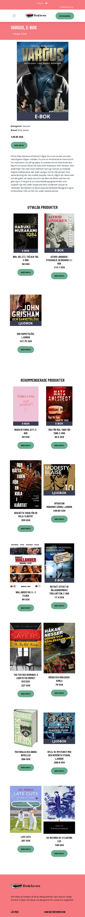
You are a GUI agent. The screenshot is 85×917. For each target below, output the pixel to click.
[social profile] (46, 3)
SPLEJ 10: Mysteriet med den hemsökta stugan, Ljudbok (59, 755)
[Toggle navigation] (14, 15)
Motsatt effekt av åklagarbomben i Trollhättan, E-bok (59, 590)
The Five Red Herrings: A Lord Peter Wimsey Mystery (26, 678)
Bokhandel (65, 16)
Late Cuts (26, 836)
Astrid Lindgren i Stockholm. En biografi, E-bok (59, 260)
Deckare (26, 126)
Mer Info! (19, 145)
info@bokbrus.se (66, 7)
